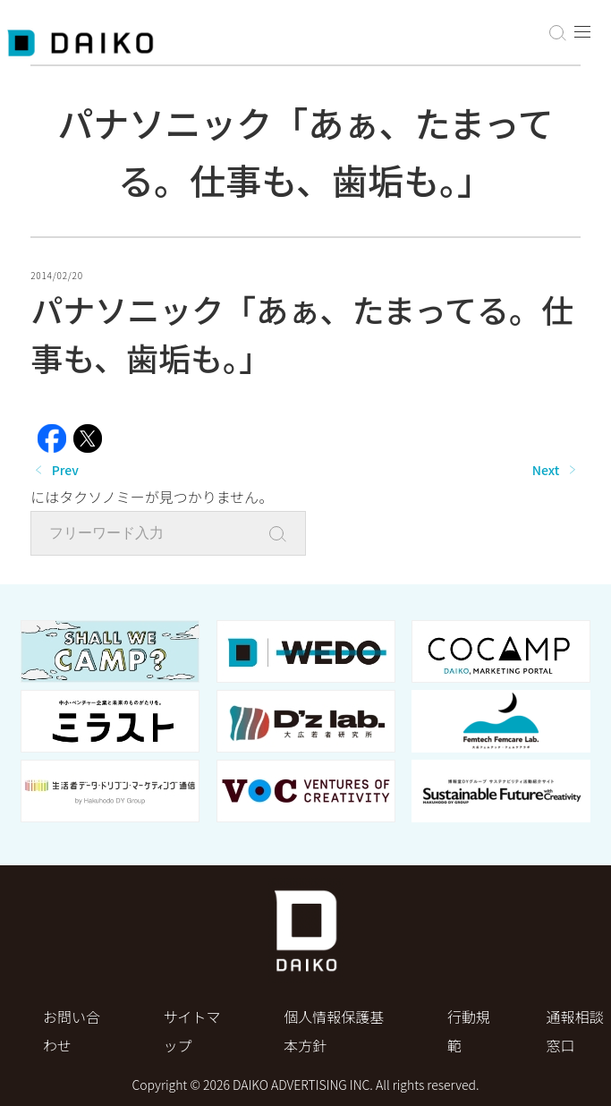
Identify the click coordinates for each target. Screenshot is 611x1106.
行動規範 (468, 1031)
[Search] (282, 534)
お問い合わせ (71, 1031)
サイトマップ (192, 1031)
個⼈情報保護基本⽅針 (334, 1031)
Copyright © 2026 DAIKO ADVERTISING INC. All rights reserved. (305, 1084)
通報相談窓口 (574, 1031)
